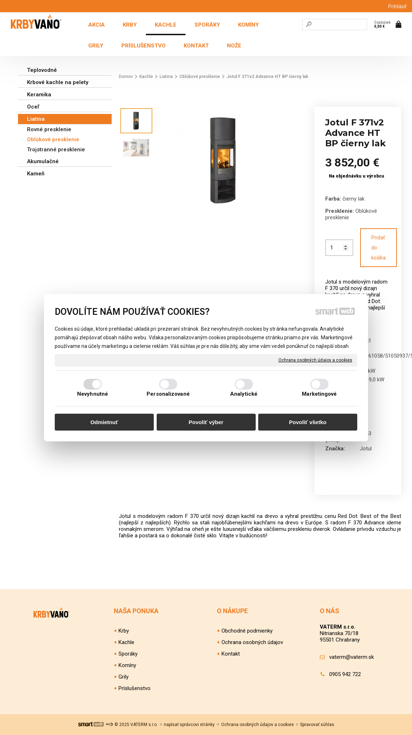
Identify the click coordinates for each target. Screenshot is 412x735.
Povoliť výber (206, 422)
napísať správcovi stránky (189, 724)
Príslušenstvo (134, 688)
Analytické (244, 394)
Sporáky (128, 654)
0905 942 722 (345, 674)
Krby (123, 631)
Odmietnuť (104, 422)
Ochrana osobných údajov (252, 642)
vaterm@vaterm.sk (351, 657)
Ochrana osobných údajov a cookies (315, 359)
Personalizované (168, 394)
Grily (123, 677)
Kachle (126, 642)
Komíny (127, 665)
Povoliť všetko (308, 422)
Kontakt (230, 654)
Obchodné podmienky (247, 631)
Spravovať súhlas (317, 724)
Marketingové (319, 394)
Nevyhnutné (92, 394)
